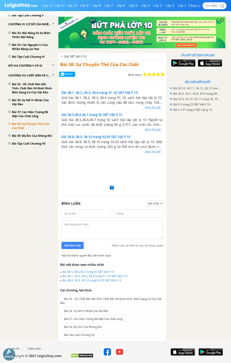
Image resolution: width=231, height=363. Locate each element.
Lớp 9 (84, 5)
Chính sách (34, 349)
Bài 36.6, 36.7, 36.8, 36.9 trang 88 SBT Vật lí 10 (197, 93)
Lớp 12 (47, 5)
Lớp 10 (72, 5)
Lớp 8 (96, 5)
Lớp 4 (145, 5)
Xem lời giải (152, 107)
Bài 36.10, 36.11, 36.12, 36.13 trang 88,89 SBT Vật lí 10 (197, 88)
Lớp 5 (133, 5)
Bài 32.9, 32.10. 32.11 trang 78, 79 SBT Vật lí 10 (197, 99)
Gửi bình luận (72, 245)
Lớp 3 (157, 5)
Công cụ (194, 5)
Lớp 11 (59, 5)
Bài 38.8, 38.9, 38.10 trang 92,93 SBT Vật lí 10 (91, 280)
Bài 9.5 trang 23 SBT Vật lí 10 (191, 104)
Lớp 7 (108, 5)
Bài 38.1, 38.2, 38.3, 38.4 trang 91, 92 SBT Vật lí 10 (95, 276)
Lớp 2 (169, 5)
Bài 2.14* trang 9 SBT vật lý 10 (192, 110)
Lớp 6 (121, 5)
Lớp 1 (182, 5)
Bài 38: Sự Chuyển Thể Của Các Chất (99, 64)
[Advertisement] (112, 169)
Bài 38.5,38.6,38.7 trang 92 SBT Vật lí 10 (88, 272)
